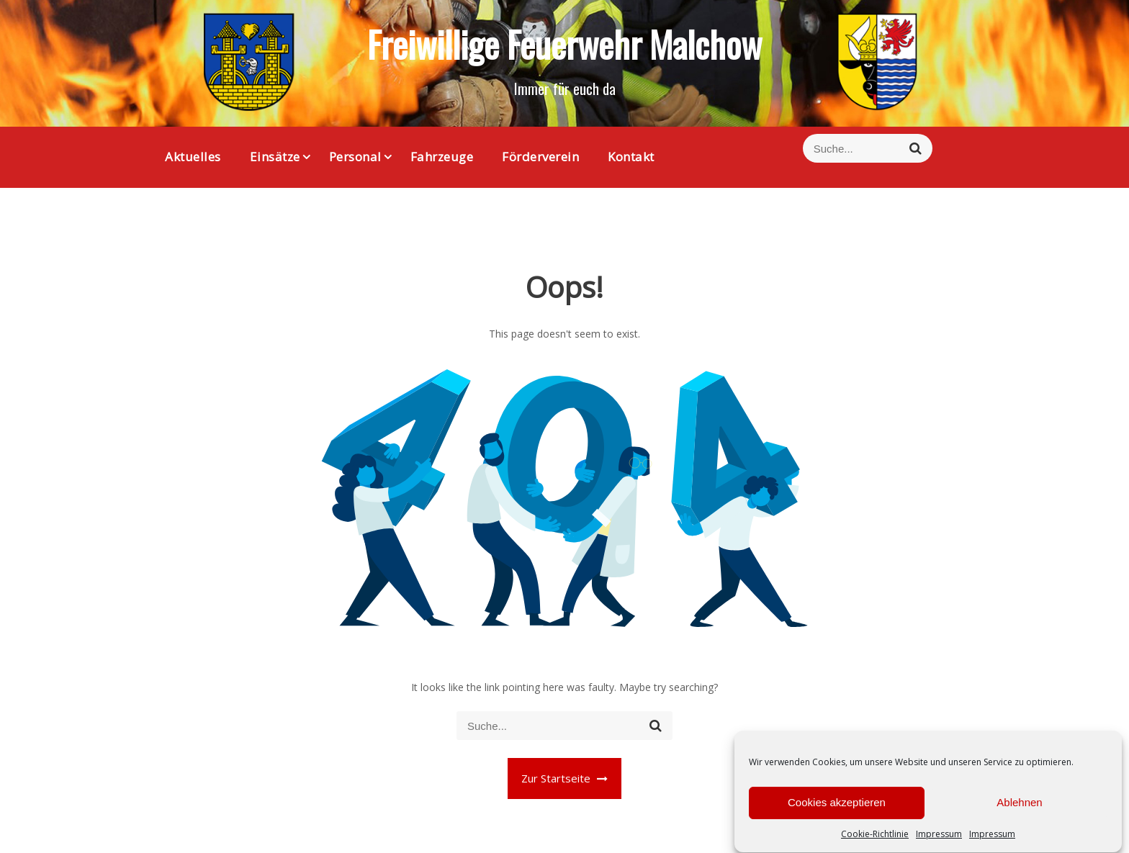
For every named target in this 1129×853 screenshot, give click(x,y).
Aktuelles (193, 156)
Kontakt (631, 156)
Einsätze (275, 156)
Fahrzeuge (442, 156)
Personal (355, 156)
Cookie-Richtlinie (875, 845)
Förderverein (540, 156)
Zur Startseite (564, 778)
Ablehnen (1019, 813)
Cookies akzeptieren (837, 813)
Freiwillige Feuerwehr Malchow (564, 43)
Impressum (939, 845)
